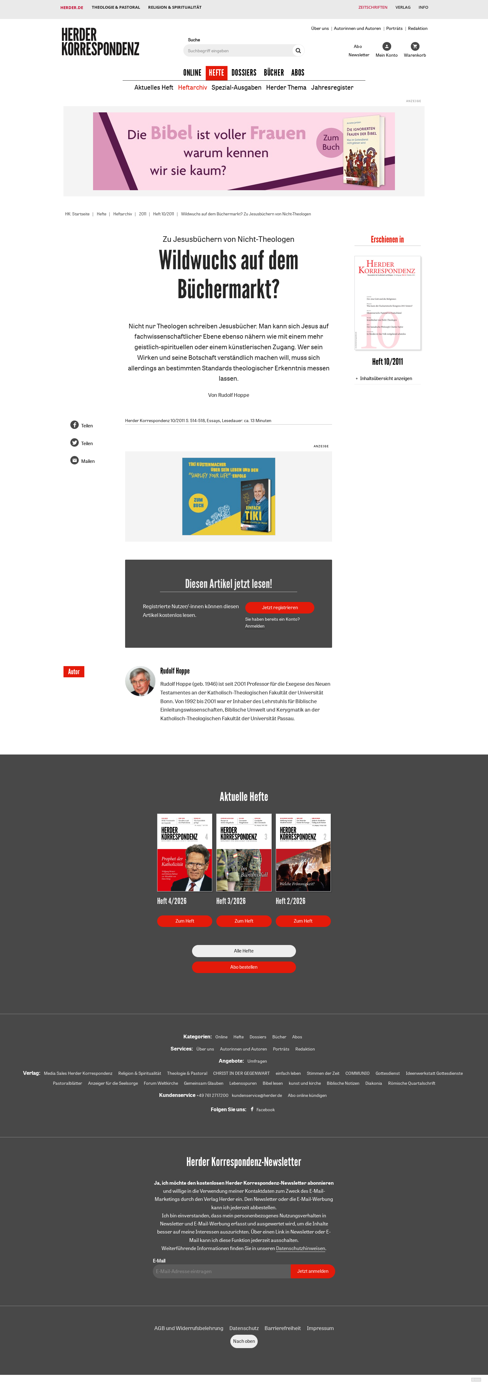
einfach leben (288, 1069)
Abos (298, 69)
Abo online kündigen (307, 1091)
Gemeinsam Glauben (203, 1079)
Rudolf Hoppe (233, 390)
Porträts (394, 24)
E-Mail (159, 1257)
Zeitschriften (369, 7)
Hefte (216, 69)
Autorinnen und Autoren (357, 24)
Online (192, 69)
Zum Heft (185, 917)
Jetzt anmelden (312, 1267)
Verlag (401, 7)
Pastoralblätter (67, 1079)
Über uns (320, 24)
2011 (147, 210)
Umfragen (257, 1057)
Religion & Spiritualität (177, 7)
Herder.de (71, 7)
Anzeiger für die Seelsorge (113, 1079)
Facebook (265, 1106)
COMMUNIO (357, 1069)
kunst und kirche (305, 1079)
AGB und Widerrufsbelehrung (188, 1324)
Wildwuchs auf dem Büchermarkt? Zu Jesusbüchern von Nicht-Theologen (260, 210)
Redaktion (418, 24)
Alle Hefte (244, 947)
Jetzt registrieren (280, 603)
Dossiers (244, 69)
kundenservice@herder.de (257, 1091)
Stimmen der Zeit (323, 1069)
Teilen (87, 422)
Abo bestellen (243, 963)
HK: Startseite (78, 210)
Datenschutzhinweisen (300, 1244)
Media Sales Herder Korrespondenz (78, 1069)
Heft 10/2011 (170, 210)
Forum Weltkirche (161, 1079)
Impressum (320, 1324)
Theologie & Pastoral (116, 7)
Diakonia (373, 1079)
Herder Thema (286, 83)
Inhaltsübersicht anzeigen (386, 374)
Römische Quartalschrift (411, 1079)
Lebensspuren (243, 1079)
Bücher (274, 69)
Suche (194, 36)
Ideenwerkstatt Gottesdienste (434, 1069)
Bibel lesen (273, 1079)
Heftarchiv (192, 83)
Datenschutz (244, 1324)
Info (423, 7)
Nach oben (244, 1337)
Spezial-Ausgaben (236, 83)
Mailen (88, 457)
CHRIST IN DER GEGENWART (241, 1069)
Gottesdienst (388, 1069)
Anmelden (255, 622)
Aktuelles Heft (153, 83)
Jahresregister (332, 83)
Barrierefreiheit (283, 1324)
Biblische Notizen (343, 1079)
